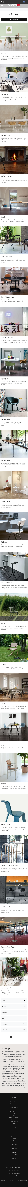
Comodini (14, 1135)
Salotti (14, 1115)
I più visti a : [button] (5, 1030)
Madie (14, 1113)
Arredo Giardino (14, 1161)
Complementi (14, 1148)
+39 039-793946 (15, 1170)
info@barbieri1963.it (15, 1173)
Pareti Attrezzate (14, 1112)
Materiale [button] (4, 1012)
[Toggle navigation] (2, 5)
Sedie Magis (21, 9)
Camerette (14, 1140)
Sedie (17, 9)
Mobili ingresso (14, 1121)
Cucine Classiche (14, 1103)
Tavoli (14, 1123)
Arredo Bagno (14, 1127)
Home (5, 9)
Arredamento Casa (11, 9)
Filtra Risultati (14, 19)
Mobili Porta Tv (14, 1119)
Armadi (14, 1138)
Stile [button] (3, 1018)
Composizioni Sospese (14, 1117)
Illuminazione (14, 1146)
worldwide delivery (13, 1)
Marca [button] (3, 1000)
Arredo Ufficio (14, 1155)
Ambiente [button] (4, 1006)
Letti (14, 1133)
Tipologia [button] (4, 1024)
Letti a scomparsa (14, 1137)
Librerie (14, 1110)
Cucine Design (14, 1100)
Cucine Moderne (14, 1102)
